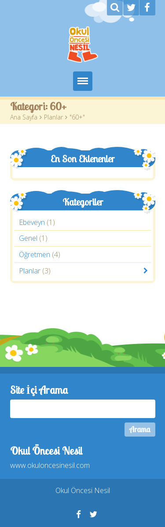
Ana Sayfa (23, 117)
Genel (28, 238)
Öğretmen (34, 254)
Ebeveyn (32, 222)
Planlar (53, 117)
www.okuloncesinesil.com (50, 465)
